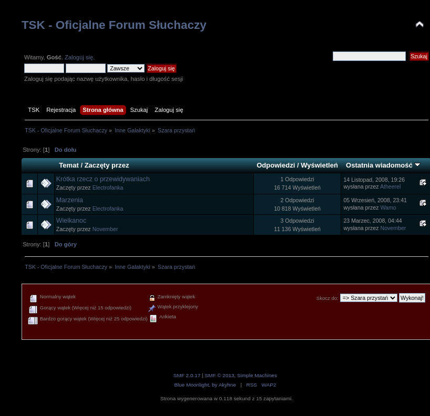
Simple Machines (257, 375)
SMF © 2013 (219, 375)
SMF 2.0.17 (187, 375)
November (105, 229)
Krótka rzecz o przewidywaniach (103, 179)
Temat (68, 165)
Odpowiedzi (276, 165)
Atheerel (390, 186)
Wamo (388, 207)
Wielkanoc (71, 220)
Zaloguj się (79, 57)
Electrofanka (108, 187)
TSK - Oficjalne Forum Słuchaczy (114, 25)
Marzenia (69, 200)
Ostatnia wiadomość (383, 165)
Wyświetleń (319, 165)
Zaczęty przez (107, 165)
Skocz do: (327, 298)
